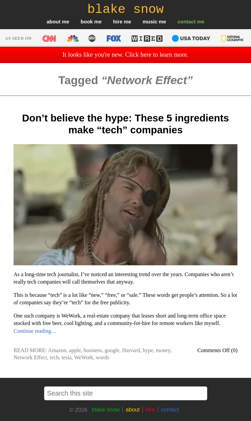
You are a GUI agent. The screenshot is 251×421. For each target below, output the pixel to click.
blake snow (106, 409)
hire (117, 21)
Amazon (57, 350)
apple (75, 350)
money (163, 350)
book (87, 21)
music (149, 21)
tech (54, 357)
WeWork (83, 357)
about (53, 21)
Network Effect (30, 357)
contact (186, 21)
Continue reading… (35, 331)
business (92, 350)
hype (147, 350)
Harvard (131, 350)
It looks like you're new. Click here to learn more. (125, 54)
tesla (66, 357)
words (102, 357)
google (111, 350)
